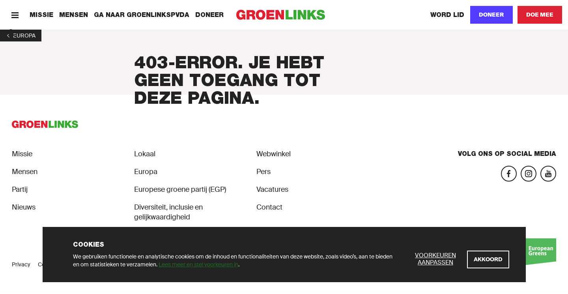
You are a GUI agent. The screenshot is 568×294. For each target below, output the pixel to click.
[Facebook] (509, 174)
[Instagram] (528, 174)
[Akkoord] (488, 259)
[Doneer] (491, 15)
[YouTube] (548, 174)
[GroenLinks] (284, 15)
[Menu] (15, 15)
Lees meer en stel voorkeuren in (198, 264)
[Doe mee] (540, 15)
